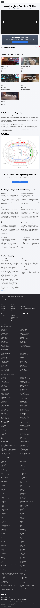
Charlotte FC (3, 426)
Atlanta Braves (4, 356)
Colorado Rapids (4, 429)
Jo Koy (2, 566)
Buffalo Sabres (4, 401)
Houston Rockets (4, 389)
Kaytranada (3, 577)
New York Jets (22, 337)
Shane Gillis (22, 545)
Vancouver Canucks (24, 414)
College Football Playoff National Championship (7, 455)
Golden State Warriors (5, 388)
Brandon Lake (3, 496)
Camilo (2, 505)
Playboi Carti (22, 528)
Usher (21, 572)
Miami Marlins (23, 353)
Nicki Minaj (22, 510)
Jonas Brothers (4, 568)
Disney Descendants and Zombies (8, 532)
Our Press (13, 308)
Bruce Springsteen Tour (5, 498)
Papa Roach (22, 517)
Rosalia (21, 537)
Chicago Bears (4, 334)
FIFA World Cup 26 (4, 584)
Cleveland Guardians (5, 364)
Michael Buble (23, 498)
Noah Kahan (22, 513)
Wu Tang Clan (23, 574)
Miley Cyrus (22, 500)
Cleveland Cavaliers (5, 382)
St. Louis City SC (23, 438)
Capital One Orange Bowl (6, 452)
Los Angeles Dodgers (5, 372)
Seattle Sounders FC (24, 436)
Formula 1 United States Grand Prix (8, 585)
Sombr (21, 548)
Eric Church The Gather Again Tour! (8, 544)
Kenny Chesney (23, 464)
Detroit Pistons (4, 386)
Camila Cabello (4, 504)
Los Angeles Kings (4, 414)
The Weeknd (22, 562)
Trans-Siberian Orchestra (25, 568)
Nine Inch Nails (23, 512)
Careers (12, 311)
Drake (2, 537)
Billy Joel (2, 486)
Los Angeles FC (4, 440)
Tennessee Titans (23, 345)
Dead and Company (5, 526)
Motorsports (3, 588)
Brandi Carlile (3, 494)
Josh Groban (3, 569)
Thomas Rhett (23, 564)
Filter (37, 47)
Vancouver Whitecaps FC (25, 441)
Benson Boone (4, 481)
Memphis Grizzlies (4, 394)
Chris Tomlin (3, 516)
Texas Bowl (22, 456)
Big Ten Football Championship (7, 450)
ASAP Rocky (3, 464)
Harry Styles (3, 553)
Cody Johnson (3, 518)
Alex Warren (3, 469)
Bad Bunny (3, 478)
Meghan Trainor (23, 494)
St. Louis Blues (23, 409)
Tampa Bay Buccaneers (24, 343)
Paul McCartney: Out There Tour (26, 520)
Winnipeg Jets (23, 418)
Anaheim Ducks (4, 398)
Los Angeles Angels (5, 370)
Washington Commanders (25, 346)
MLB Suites (3, 310)
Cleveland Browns (4, 337)
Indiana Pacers (4, 390)
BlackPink (3, 489)
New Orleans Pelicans (24, 380)
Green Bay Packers (4, 342)
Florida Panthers (4, 413)
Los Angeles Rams (23, 329)
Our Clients (13, 306)
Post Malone (22, 529)
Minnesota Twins (23, 356)
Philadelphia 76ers (23, 385)
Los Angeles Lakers (5, 393)
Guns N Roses (3, 550)
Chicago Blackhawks (5, 405)
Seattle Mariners (23, 365)
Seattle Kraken (23, 408)
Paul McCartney (23, 518)
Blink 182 (3, 492)
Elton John (3, 541)
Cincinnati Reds (4, 362)
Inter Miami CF (4, 437)
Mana (21, 485)
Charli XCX (3, 512)
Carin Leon (3, 508)
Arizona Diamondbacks (5, 353)
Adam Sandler (4, 465)
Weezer (21, 573)
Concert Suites (3, 315)
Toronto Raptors (23, 392)
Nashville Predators (5, 418)
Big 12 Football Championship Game (8, 449)
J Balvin (2, 560)
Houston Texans (4, 343)
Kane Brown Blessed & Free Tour (7, 574)
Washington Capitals (24, 417)
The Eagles (22, 560)
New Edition (22, 509)
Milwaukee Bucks (23, 377)
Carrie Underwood (4, 509)
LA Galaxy (3, 438)
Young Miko (22, 576)
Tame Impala (22, 553)
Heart (2, 554)
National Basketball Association (7, 374)
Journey (2, 570)
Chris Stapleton (4, 514)
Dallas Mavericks (4, 384)
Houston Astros (4, 368)
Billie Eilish (3, 485)
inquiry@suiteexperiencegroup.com (28, 308)
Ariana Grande (4, 472)
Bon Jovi (2, 493)
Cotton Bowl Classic (5, 457)
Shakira (21, 544)
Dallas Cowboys (4, 338)
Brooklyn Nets (3, 378)
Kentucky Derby (4, 586)
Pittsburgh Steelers (23, 340)
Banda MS (3, 480)
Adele (2, 466)
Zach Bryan (22, 578)
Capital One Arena (13, 8)
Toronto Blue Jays (23, 370)
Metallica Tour (23, 497)
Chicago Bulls (3, 381)
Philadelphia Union (24, 429)
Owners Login (3, 299)
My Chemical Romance (24, 506)
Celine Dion (3, 510)
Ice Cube (2, 556)
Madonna (22, 482)
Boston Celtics (3, 377)
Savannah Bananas (24, 582)
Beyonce (2, 484)
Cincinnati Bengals (4, 335)
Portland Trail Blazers (24, 388)
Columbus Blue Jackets (5, 408)
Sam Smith (22, 541)
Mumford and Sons (24, 505)
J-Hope (2, 562)
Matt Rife (22, 492)
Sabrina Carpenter (23, 540)
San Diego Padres (23, 362)
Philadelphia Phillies (24, 360)
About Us (13, 304)
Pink (21, 526)
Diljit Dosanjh (3, 530)
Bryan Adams (3, 501)
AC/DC (2, 462)
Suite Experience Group (5, 296)
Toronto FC (22, 440)
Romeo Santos (23, 536)
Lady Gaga (22, 465)
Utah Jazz (22, 393)
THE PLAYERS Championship (26, 584)
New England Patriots (24, 333)
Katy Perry (3, 576)
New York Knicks (23, 381)
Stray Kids (22, 550)
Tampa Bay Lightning (24, 410)
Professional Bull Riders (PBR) (7, 589)
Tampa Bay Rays (23, 368)
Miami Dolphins (23, 330)
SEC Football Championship (25, 453)
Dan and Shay (4, 521)
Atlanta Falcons (4, 329)
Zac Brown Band (23, 577)
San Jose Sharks (23, 406)
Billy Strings (3, 488)
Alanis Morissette (4, 468)
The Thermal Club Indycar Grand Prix (27, 585)
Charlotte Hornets (4, 380)
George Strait (3, 548)
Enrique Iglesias (4, 542)
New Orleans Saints (24, 334)
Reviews (12, 310)
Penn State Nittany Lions (25, 450)
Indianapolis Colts (4, 345)
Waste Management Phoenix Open (27, 588)
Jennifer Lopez (4, 565)
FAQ (11, 320)
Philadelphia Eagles (24, 338)
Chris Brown (3, 513)
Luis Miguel (22, 476)
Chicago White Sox (5, 361)
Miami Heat (22, 376)
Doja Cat (2, 534)
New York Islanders (24, 400)
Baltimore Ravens (4, 330)
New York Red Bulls (24, 426)
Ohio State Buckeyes (24, 449)
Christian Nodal (4, 517)
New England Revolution (25, 424)
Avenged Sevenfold (5, 474)
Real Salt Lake (23, 432)
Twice (21, 569)
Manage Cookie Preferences (23, 599)
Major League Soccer (5, 421)
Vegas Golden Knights (24, 416)
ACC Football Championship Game (8, 445)
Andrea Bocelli (4, 470)
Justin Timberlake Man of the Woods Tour (9, 573)
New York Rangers (23, 401)
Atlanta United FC (4, 422)
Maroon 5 (22, 489)
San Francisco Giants (24, 364)
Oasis (21, 514)
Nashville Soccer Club (24, 422)
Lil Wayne (22, 469)
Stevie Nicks (22, 549)
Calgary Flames (4, 402)
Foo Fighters (3, 545)
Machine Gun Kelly (23, 481)
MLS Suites (3, 313)
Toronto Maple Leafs (24, 412)
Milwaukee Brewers (24, 354)
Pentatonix (22, 522)
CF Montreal (3, 425)
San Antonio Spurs (23, 390)
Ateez (2, 473)
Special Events (4, 581)
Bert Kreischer (3, 482)
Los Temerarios (23, 473)
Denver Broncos (4, 340)
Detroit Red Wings (4, 410)
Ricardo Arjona (23, 532)
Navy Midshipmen (23, 448)
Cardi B (2, 506)
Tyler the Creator (23, 570)
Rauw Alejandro (23, 530)
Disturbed (3, 533)
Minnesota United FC (5, 441)
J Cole (2, 561)
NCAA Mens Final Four (24, 446)
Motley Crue (22, 504)
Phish (21, 525)
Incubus (2, 557)
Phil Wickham (23, 524)
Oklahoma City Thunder (25, 382)
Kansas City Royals (5, 369)
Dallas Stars (3, 409)
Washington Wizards (24, 394)
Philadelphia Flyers (24, 404)
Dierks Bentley (4, 529)
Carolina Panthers (4, 333)
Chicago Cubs (3, 360)
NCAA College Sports (5, 444)
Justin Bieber (3, 572)
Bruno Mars (3, 500)
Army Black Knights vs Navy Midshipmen (9, 448)
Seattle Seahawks (23, 342)
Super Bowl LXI (23, 348)
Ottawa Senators (23, 402)
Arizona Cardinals (4, 327)
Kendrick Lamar (23, 462)
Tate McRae (22, 554)
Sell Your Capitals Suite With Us (20, 42)
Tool (21, 566)
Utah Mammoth (23, 413)
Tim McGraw (22, 565)
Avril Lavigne (3, 476)
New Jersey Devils (23, 398)
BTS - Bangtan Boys (5, 477)
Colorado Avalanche (5, 406)
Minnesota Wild (4, 416)
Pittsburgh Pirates (23, 361)
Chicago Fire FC (4, 428)
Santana (21, 542)
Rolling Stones (23, 534)
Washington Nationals (24, 372)
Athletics (2, 354)
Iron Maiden (3, 558)
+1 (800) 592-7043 (25, 306)
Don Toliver (3, 536)
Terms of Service (4, 599)
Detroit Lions (3, 341)
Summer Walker (23, 552)
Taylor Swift (22, 556)
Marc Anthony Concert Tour (25, 486)
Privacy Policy (12, 599)
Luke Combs (22, 480)
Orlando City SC (23, 428)
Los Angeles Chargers (24, 327)
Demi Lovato (3, 528)
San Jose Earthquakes (24, 434)
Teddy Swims (22, 557)
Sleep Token (22, 546)
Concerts (2, 460)
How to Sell (13, 315)
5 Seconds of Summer (5, 461)
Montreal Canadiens (5, 417)
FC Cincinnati (3, 433)
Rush (21, 538)
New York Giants (23, 335)
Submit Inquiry (24, 304)
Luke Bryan (22, 478)
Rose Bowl (22, 452)
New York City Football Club (25, 425)
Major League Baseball (5, 352)
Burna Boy (3, 502)
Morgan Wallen (23, 502)
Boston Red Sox (4, 358)
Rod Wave (22, 533)
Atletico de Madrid (4, 582)
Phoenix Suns (22, 386)
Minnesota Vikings (23, 332)
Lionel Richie (22, 472)
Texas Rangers (23, 369)
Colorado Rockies (4, 365)
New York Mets (23, 357)
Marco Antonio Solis (24, 488)
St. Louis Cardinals (23, 366)
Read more (3, 290)
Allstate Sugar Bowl (5, 446)
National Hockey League (6, 397)
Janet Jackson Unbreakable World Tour (9, 564)
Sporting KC (22, 437)
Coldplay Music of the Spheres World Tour (9, 520)
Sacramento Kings (23, 389)
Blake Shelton (3, 490)
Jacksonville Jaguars (5, 346)
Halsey (2, 552)
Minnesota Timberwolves (25, 378)
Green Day (3, 549)
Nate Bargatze (23, 508)
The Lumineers (23, 561)
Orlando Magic (23, 384)
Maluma (21, 484)
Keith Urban (3, 578)
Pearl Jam (22, 521)
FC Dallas (3, 434)
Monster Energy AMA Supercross (26, 501)
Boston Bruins (3, 400)
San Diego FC (22, 433)
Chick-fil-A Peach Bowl (5, 453)
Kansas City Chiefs (4, 348)
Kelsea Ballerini (23, 461)
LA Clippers (3, 392)
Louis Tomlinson (23, 474)
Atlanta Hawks (4, 376)
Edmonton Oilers (4, 412)
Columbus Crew (4, 430)
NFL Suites (3, 306)
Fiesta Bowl (22, 445)
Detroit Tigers (3, 366)
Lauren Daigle (23, 466)
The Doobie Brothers (24, 558)
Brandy (2, 497)
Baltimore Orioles (4, 357)
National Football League (6, 326)
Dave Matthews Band (5, 525)
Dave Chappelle (4, 524)
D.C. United (3, 432)
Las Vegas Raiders (4, 349)
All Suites (3, 304)
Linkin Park (22, 470)
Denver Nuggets (4, 385)
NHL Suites (3, 311)
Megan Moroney (23, 493)
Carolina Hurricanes (5, 404)
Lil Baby (21, 468)
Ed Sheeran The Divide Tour (6, 540)
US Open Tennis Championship (26, 586)
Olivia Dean (22, 516)
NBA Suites (3, 308)
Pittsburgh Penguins (24, 405)
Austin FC (3, 424)
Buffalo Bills (3, 332)
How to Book (13, 313)
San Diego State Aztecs (24, 454)
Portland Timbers (23, 430)
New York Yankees (23, 358)
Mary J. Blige (22, 490)
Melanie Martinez (23, 496)
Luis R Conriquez (23, 477)
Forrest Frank (3, 546)
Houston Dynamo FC (5, 436)
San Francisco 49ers (24, 341)
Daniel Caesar (3, 522)
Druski (2, 538)
